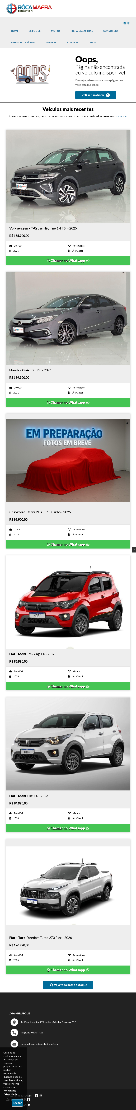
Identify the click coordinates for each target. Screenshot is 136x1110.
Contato (73, 42)
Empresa (51, 42)
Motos (55, 31)
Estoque (35, 31)
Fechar (17, 1102)
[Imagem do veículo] (68, 176)
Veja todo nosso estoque (68, 985)
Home (14, 31)
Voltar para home (96, 95)
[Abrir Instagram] (41, 1095)
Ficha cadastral (82, 31)
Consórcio (110, 31)
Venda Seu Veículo (23, 42)
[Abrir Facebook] (36, 1095)
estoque (121, 116)
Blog (93, 42)
